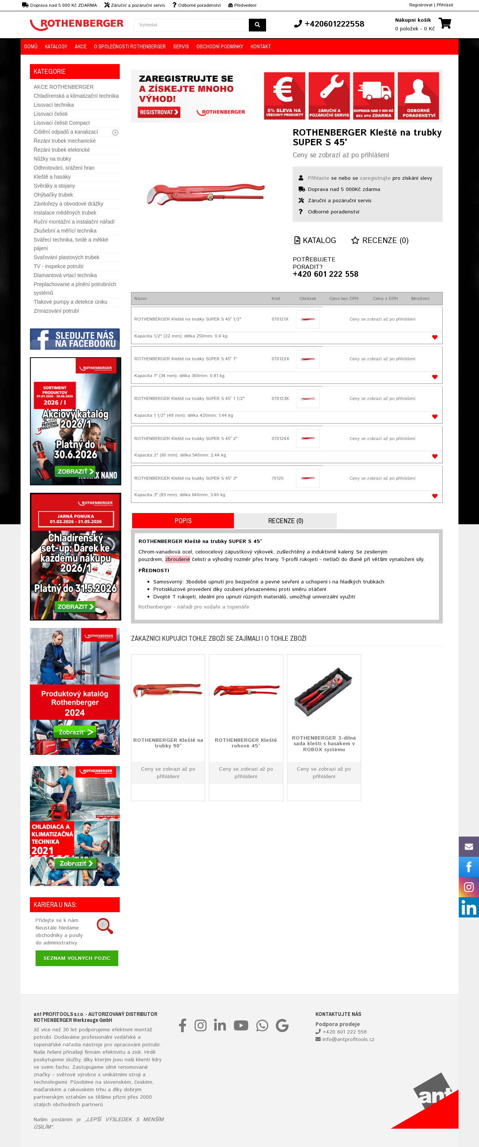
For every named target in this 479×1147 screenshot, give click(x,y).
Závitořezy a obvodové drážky (68, 204)
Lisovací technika (54, 105)
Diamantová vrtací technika (65, 275)
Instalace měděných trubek (65, 213)
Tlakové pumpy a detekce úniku (70, 302)
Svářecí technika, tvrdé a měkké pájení (71, 244)
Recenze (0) (380, 241)
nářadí (70, 1045)
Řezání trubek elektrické (62, 150)
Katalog (315, 241)
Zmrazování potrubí (56, 311)
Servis (181, 46)
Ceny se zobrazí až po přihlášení (341, 155)
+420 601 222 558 (326, 275)
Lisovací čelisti (50, 114)
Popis (183, 520)
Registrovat (421, 5)
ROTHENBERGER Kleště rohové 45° (246, 743)
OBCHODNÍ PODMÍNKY (219, 46)
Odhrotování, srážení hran (64, 168)
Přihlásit (445, 5)
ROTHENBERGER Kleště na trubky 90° (168, 743)
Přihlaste (318, 178)
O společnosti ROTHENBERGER (130, 46)
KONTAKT (261, 46)
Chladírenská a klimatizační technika (76, 96)
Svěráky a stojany (54, 186)
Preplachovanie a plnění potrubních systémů (75, 288)
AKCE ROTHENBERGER (64, 87)
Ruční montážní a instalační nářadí (74, 222)
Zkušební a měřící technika (65, 231)
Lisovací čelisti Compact (62, 123)
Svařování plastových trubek (67, 257)
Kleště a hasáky (52, 177)
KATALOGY (56, 46)
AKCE (80, 46)
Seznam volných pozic (76, 958)
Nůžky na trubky (52, 159)
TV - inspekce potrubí (58, 266)
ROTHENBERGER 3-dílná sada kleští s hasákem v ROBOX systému (324, 743)
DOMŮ (30, 46)
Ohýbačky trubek (53, 195)
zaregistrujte (375, 178)
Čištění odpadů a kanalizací (66, 132)
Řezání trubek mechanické (65, 141)
